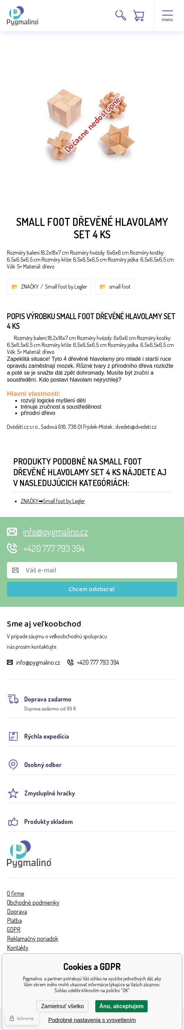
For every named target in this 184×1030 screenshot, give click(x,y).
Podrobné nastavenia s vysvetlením (92, 1020)
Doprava (17, 911)
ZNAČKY (30, 286)
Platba (14, 920)
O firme (15, 893)
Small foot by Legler (66, 286)
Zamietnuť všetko (62, 1006)
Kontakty (17, 947)
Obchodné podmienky (33, 902)
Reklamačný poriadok (32, 938)
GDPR (13, 929)
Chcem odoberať (92, 589)
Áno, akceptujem (121, 1006)
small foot (120, 286)
